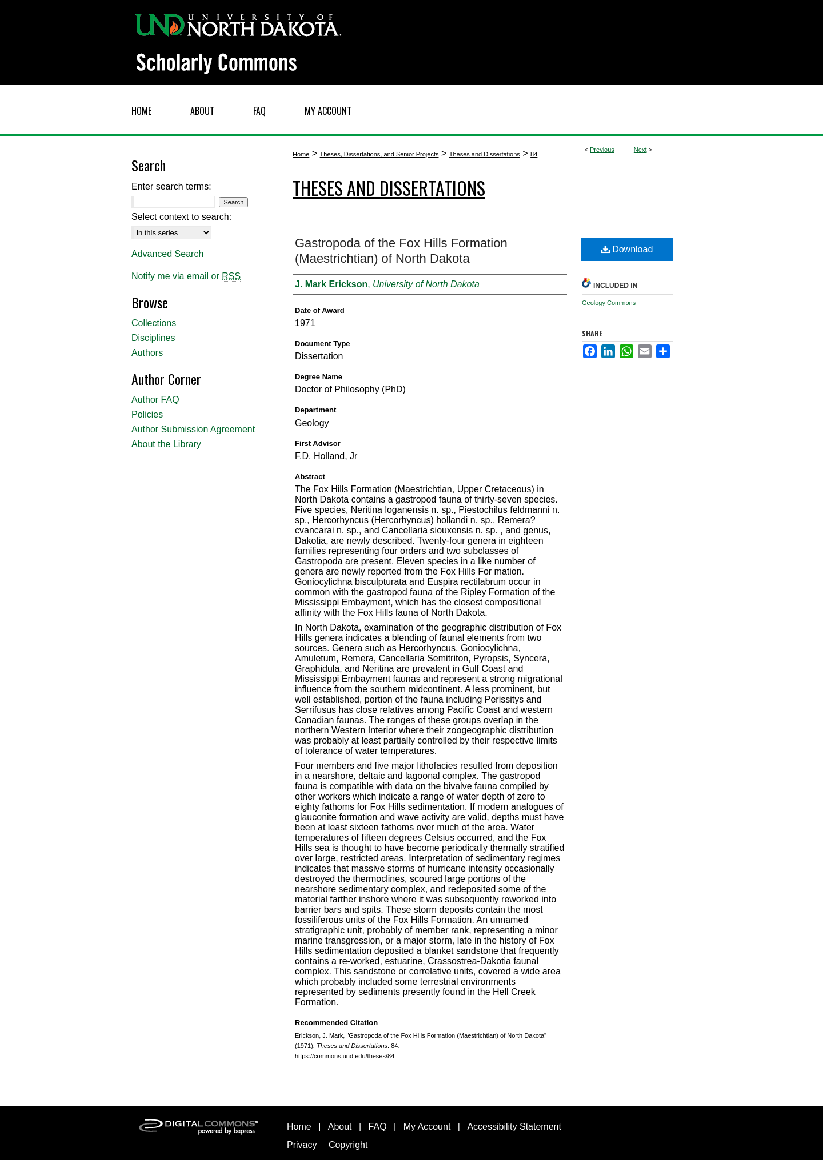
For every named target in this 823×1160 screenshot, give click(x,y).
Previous (602, 149)
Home (301, 154)
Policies (147, 414)
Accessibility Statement (514, 1126)
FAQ (378, 1126)
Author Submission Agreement (193, 429)
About (340, 1126)
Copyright (348, 1145)
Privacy (302, 1145)
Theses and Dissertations (484, 154)
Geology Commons (609, 302)
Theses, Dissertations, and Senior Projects (379, 154)
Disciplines (153, 338)
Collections (153, 323)
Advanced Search (167, 254)
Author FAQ (155, 399)
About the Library (166, 444)
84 (533, 154)
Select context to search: (181, 217)
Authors (147, 353)
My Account (427, 1126)
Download (627, 249)
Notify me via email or (186, 276)
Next (640, 149)
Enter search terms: (171, 186)
